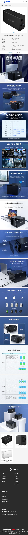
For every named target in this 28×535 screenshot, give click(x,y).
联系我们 (16, 478)
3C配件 (3, 481)
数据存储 (7, 5)
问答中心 (16, 481)
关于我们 (16, 476)
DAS (11, 5)
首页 (2, 5)
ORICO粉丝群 (5, 499)
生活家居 (4, 478)
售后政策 (4, 496)
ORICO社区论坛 (5, 501)
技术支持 (4, 494)
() (14, 532)
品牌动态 (16, 484)
